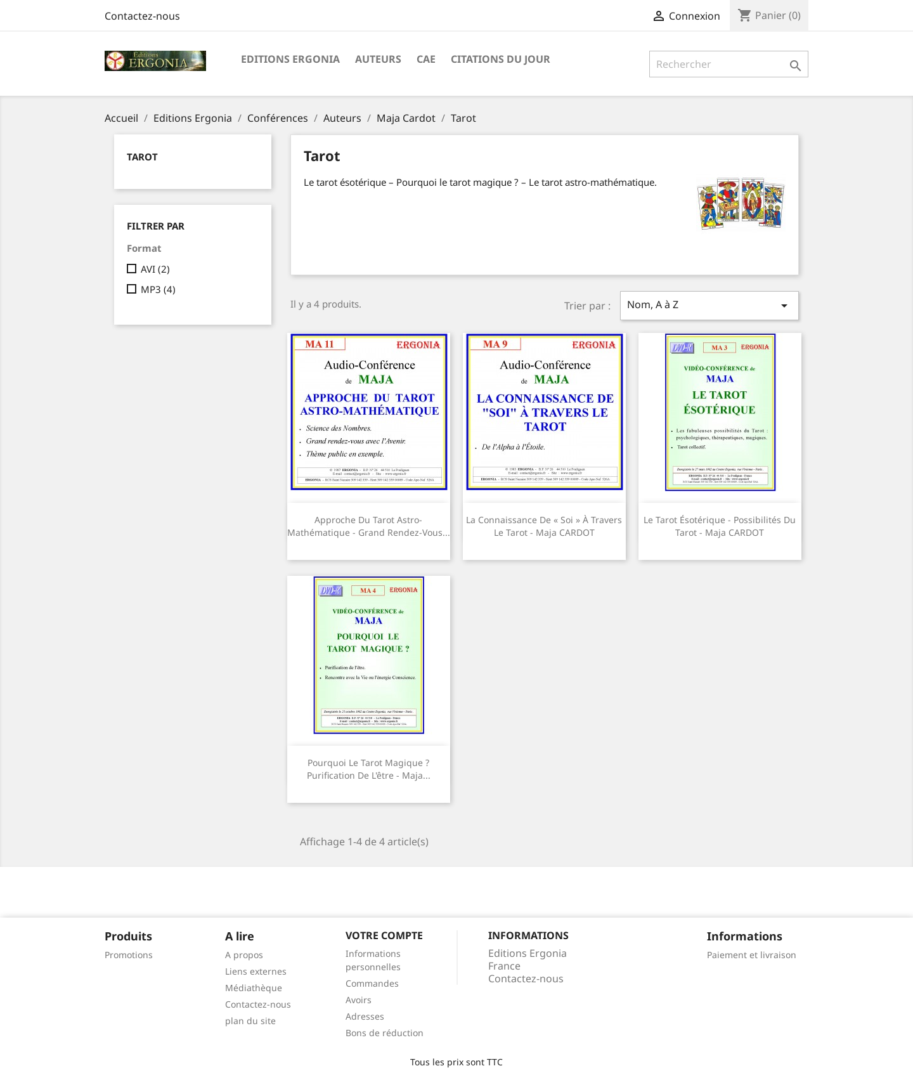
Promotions (129, 955)
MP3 (158, 289)
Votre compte (384, 935)
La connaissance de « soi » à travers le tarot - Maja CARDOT (544, 526)
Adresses (365, 1016)
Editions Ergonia (290, 59)
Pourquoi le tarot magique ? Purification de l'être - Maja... (369, 769)
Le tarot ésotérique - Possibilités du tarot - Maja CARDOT (720, 526)
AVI (155, 269)
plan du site (250, 1021)
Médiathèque (253, 988)
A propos (244, 955)
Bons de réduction (385, 1033)
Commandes (372, 983)
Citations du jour (500, 59)
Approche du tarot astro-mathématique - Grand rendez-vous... (368, 526)
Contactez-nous (142, 16)
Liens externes (256, 971)
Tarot (142, 156)
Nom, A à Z (709, 305)
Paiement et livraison (751, 955)
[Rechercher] (728, 64)
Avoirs (359, 1000)
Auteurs (378, 59)
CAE (426, 59)
